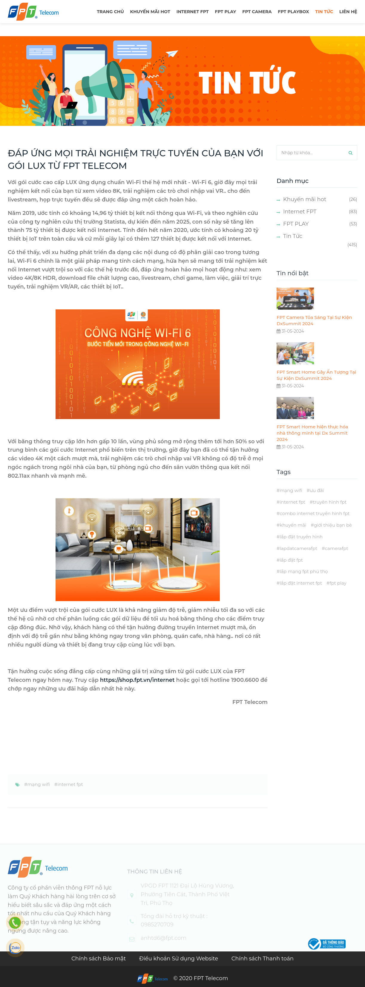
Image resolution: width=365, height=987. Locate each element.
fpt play (337, 593)
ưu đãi (317, 500)
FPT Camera (257, 11)
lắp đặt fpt (291, 570)
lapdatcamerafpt (298, 558)
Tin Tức (292, 236)
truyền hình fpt (329, 512)
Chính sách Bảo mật (99, 958)
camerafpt (336, 558)
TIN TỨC (324, 11)
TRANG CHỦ (110, 11)
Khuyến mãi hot (150, 11)
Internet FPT (193, 11)
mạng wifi (38, 794)
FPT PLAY (225, 11)
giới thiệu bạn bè (333, 535)
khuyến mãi (293, 535)
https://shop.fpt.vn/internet (137, 680)
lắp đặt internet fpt (301, 593)
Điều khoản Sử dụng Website (179, 958)
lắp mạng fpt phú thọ (304, 581)
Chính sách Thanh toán (262, 958)
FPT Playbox (293, 11)
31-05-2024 (290, 341)
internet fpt (70, 794)
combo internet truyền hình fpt (314, 523)
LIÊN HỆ (348, 11)
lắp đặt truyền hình (301, 547)
